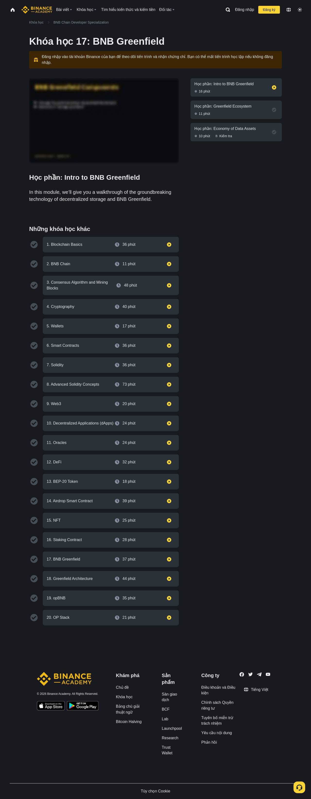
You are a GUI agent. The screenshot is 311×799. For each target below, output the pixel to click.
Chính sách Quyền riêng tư (217, 705)
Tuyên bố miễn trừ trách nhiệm (217, 720)
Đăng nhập (244, 10)
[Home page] (36, 10)
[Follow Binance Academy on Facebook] (241, 674)
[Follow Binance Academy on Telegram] (259, 674)
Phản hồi (209, 742)
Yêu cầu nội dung (216, 733)
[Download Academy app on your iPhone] (51, 706)
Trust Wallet (167, 750)
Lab (165, 719)
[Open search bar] (226, 9)
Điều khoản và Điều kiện (218, 690)
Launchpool (172, 728)
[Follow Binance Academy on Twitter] (250, 674)
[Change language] (288, 9)
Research (170, 738)
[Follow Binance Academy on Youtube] (268, 674)
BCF (166, 709)
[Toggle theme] (299, 10)
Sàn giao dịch (169, 697)
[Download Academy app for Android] (82, 706)
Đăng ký (269, 10)
